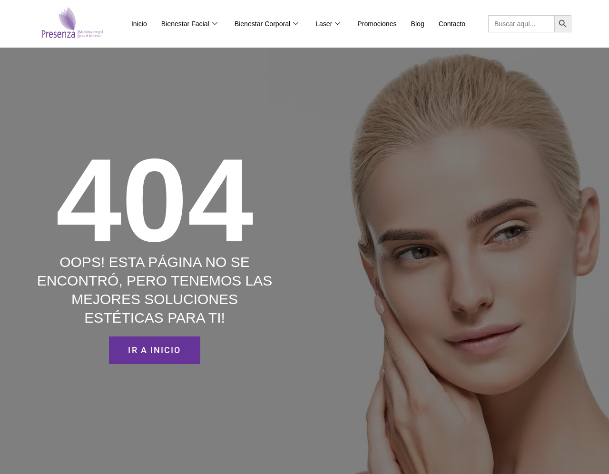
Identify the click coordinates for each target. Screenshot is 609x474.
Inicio (139, 24)
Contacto (452, 24)
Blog (417, 24)
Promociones (376, 24)
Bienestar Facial (189, 24)
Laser (327, 24)
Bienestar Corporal (266, 24)
